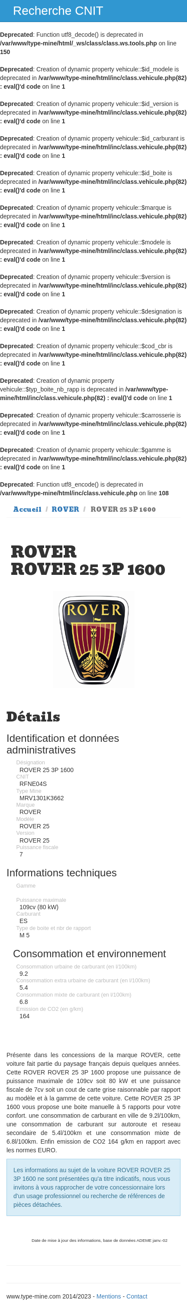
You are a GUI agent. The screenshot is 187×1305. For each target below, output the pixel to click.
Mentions (109, 1296)
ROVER (65, 509)
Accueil (27, 509)
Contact (136, 1296)
